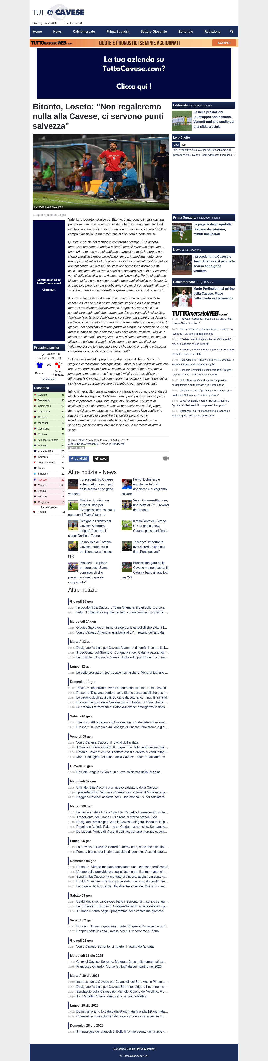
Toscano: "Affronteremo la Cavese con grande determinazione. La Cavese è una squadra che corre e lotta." (152, 722)
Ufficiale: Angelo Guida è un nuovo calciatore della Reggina (118, 772)
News (82, 440)
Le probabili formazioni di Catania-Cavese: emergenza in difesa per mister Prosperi (135, 707)
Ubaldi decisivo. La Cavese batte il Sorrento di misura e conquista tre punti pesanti (135, 901)
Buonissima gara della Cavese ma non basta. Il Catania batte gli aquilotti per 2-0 (133, 702)
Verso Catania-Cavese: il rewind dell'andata (107, 742)
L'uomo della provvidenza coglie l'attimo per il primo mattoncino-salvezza (128, 871)
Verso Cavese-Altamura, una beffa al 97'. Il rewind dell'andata (151, 505)
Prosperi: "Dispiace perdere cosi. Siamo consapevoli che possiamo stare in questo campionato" (88, 572)
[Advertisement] (204, 186)
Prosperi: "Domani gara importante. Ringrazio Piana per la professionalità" (129, 926)
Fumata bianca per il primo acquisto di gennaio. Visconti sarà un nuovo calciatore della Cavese (143, 851)
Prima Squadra (184, 217)
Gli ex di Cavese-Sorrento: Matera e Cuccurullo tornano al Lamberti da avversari (133, 961)
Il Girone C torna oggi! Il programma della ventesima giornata (119, 911)
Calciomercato (184, 282)
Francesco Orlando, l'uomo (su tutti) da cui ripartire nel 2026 (119, 966)
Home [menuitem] (37, 31)
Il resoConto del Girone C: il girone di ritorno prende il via (116, 817)
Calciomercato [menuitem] (84, 31)
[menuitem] (232, 31)
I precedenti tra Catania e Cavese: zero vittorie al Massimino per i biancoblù (130, 792)
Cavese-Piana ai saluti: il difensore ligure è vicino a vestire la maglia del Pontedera (135, 1016)
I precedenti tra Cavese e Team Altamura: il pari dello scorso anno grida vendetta (133, 607)
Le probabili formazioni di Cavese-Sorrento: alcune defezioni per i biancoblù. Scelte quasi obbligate (146, 906)
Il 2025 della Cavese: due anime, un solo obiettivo (111, 996)
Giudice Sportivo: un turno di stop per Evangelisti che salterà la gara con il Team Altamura (140, 627)
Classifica (41, 388)
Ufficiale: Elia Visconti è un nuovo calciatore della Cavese (117, 787)
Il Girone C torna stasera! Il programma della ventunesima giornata (123, 747)
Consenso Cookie (124, 1048)
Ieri (184, 144)
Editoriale (180, 105)
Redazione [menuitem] (212, 31)
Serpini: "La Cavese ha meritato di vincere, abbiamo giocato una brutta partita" (132, 876)
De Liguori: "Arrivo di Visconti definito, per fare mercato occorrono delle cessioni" (133, 831)
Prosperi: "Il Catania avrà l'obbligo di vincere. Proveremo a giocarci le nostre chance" (136, 727)
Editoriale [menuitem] (185, 31)
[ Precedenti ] (48, 379)
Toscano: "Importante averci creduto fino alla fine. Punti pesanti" (149, 546)
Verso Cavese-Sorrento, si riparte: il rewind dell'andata (115, 946)
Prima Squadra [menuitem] (118, 31)
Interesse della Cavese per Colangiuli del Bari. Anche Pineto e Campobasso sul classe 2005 (142, 981)
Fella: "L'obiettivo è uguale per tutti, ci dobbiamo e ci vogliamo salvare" (126, 612)
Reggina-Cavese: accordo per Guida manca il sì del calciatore (120, 797)
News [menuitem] (57, 31)
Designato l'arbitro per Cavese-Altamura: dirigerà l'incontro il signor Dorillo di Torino (135, 647)
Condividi (79, 459)
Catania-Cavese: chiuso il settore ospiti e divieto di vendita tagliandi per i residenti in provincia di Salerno (150, 752)
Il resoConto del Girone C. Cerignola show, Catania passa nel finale (150, 526)
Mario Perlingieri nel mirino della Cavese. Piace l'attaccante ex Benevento (128, 757)
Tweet (101, 459)
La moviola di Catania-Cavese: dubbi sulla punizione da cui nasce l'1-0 (126, 657)
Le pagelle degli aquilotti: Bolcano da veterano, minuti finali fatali (122, 697)
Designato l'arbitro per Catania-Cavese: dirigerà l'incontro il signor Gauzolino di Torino (137, 822)
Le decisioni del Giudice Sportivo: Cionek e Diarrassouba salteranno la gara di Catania (137, 812)
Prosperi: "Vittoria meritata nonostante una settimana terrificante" (122, 867)
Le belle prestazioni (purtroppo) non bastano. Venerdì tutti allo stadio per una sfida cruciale (140, 672)
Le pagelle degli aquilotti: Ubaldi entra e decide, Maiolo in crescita (123, 886)
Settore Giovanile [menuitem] (154, 31)
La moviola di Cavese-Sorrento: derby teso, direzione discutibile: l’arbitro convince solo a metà (143, 847)
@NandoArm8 (117, 443)
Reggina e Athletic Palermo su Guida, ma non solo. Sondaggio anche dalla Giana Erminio (140, 826)
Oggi (176, 144)
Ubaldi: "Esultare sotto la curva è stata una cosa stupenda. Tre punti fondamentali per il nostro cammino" (150, 881)
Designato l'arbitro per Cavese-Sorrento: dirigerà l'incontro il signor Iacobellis (130, 986)
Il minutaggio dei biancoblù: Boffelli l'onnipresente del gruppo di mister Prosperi (132, 1031)
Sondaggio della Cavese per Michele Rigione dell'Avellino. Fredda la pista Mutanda (135, 991)
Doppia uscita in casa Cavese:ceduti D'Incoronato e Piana (117, 931)
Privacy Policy (146, 1048)
